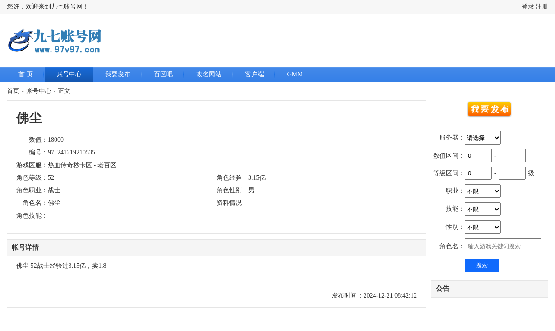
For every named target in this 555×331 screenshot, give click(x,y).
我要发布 (117, 74)
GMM (295, 74)
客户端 (254, 74)
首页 (13, 91)
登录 (528, 6)
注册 (542, 6)
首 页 (25, 74)
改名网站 (209, 74)
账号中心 (69, 74)
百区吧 (163, 74)
